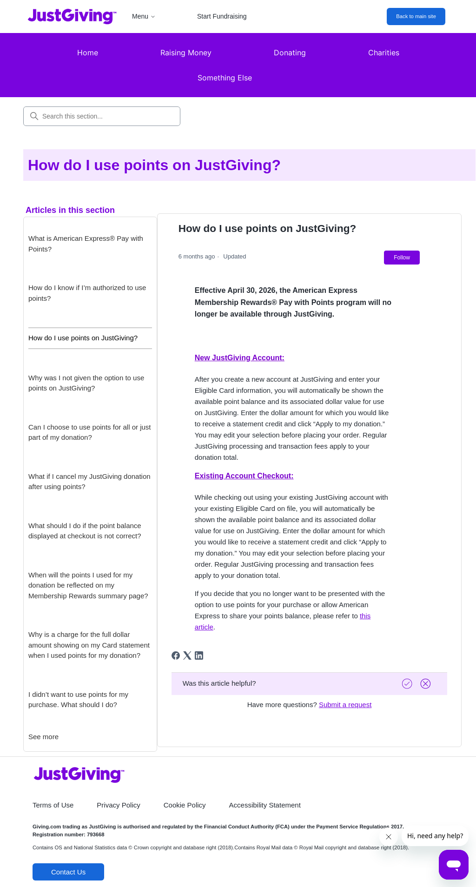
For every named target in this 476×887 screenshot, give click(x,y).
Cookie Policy (185, 805)
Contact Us (68, 872)
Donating (290, 52)
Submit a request (345, 704)
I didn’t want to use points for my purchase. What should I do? (78, 699)
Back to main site (416, 16)
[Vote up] (408, 683)
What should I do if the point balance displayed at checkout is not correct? (84, 531)
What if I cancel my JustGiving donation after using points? (89, 481)
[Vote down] (427, 683)
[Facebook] (176, 655)
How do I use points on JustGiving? (83, 338)
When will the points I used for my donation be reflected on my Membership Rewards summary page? (88, 585)
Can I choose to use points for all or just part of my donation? (89, 432)
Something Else (225, 77)
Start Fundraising (222, 16)
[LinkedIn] (199, 655)
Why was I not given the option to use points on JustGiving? (86, 383)
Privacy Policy (118, 805)
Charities (383, 52)
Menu (144, 16)
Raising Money (186, 52)
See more (43, 737)
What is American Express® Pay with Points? (85, 243)
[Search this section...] (102, 116)
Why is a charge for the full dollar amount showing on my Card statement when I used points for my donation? (89, 644)
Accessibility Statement (265, 805)
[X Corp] (187, 655)
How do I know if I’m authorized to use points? (87, 293)
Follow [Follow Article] (402, 257)
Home (87, 52)
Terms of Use (53, 805)
